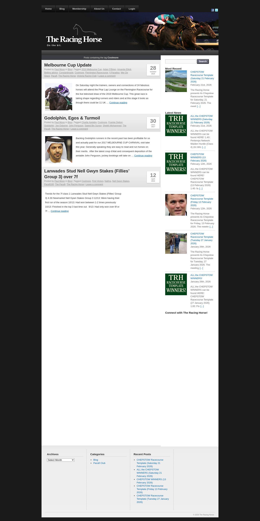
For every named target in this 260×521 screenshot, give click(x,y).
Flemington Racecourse (96, 72)
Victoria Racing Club (87, 76)
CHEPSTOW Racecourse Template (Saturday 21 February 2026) (150, 463)
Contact (116, 8)
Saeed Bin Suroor (93, 125)
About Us (99, 8)
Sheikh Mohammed (112, 125)
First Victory (97, 181)
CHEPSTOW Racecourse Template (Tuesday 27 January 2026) (153, 498)
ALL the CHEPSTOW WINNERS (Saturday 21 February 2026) (201, 119)
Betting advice (51, 72)
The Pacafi (60, 184)
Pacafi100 (49, 184)
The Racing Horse (73, 39)
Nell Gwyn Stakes (120, 181)
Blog (62, 8)
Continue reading (118, 102)
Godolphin (49, 125)
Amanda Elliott (124, 69)
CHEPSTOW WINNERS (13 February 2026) (198, 157)
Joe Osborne (61, 125)
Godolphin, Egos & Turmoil (72, 118)
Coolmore (79, 72)
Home (48, 8)
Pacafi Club (99, 463)
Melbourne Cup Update (68, 65)
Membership (79, 8)
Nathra (108, 181)
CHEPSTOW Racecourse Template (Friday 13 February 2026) (152, 489)
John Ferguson (76, 125)
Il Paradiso (114, 72)
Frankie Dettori (115, 122)
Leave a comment (107, 76)
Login (132, 8)
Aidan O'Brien (109, 69)
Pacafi (54, 76)
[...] (198, 106)
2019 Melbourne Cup (91, 69)
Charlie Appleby (88, 122)
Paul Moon (60, 69)
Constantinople (66, 72)
